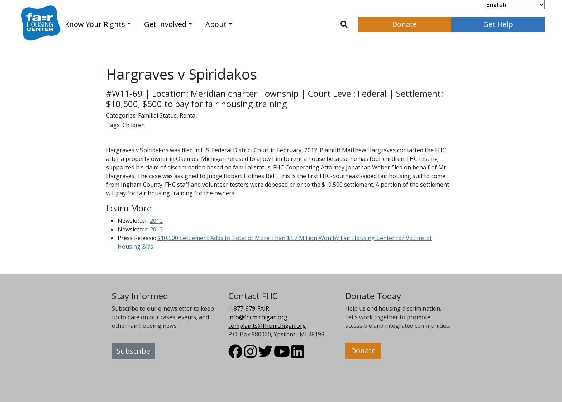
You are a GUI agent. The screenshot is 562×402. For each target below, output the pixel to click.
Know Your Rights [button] (95, 24)
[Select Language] (515, 4)
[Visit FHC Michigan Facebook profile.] (235, 355)
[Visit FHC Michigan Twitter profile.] (265, 355)
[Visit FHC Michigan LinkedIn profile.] (297, 355)
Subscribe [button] (133, 351)
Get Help (498, 24)
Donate (404, 24)
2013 (156, 229)
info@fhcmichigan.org (257, 317)
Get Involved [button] (165, 24)
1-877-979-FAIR (248, 308)
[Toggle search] (344, 24)
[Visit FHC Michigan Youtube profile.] (282, 355)
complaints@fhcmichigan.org (267, 326)
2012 (156, 221)
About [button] (216, 24)
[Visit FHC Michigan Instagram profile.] (250, 355)
